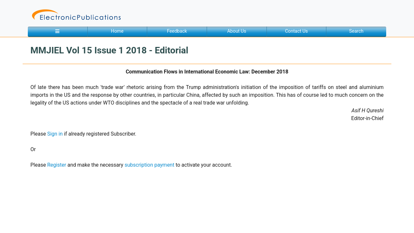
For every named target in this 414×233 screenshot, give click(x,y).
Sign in (55, 134)
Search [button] (356, 31)
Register (56, 165)
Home (117, 31)
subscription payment (149, 165)
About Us (236, 31)
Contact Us (296, 31)
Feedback (177, 31)
